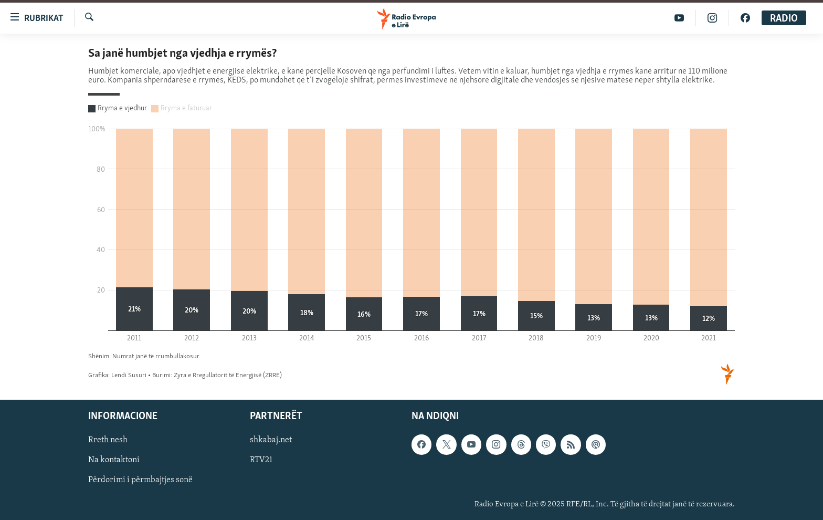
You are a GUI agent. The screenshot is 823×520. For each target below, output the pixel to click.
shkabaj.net (271, 440)
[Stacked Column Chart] (411, 216)
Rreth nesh (108, 440)
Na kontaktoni (114, 460)
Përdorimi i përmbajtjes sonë (140, 480)
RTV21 (261, 460)
